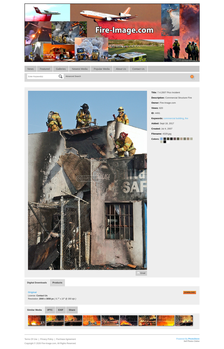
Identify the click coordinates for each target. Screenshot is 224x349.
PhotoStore (194, 339)
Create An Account (191, 4)
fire (186, 118)
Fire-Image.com (48, 343)
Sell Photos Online (192, 341)
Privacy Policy (46, 339)
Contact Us (138, 69)
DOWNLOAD (189, 292)
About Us (121, 69)
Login (176, 4)
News (30, 69)
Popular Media (102, 69)
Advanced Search (73, 76)
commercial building (174, 118)
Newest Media (80, 69)
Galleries (61, 69)
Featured (45, 69)
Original (32, 292)
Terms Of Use (30, 339)
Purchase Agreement (66, 339)
